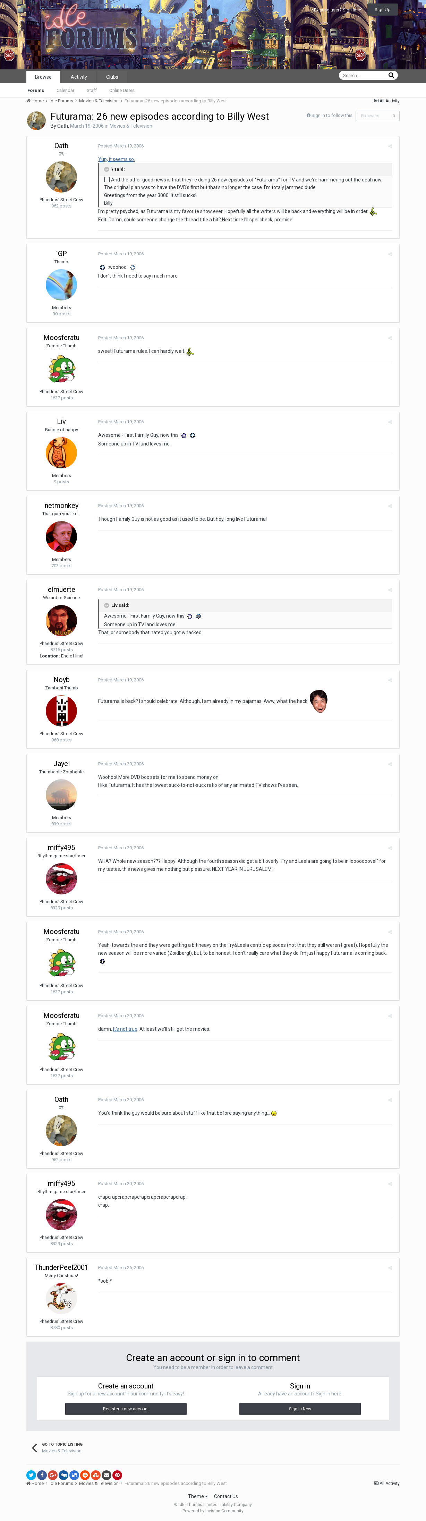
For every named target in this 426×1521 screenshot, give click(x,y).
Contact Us (226, 1496)
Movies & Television (131, 126)
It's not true (123, 1029)
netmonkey (61, 505)
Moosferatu (61, 337)
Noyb (61, 679)
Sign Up (383, 9)
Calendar (65, 90)
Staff (92, 90)
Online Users (122, 90)
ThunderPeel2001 (61, 1267)
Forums (35, 90)
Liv (61, 421)
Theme (198, 1496)
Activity (79, 77)
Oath (62, 126)
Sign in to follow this (332, 115)
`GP (61, 253)
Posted (119, 145)
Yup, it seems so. (114, 159)
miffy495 (61, 847)
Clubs (112, 77)
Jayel (61, 763)
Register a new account (126, 1409)
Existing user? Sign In (337, 9)
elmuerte (61, 589)
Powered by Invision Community (213, 1511)
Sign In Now (300, 1409)
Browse (43, 77)
